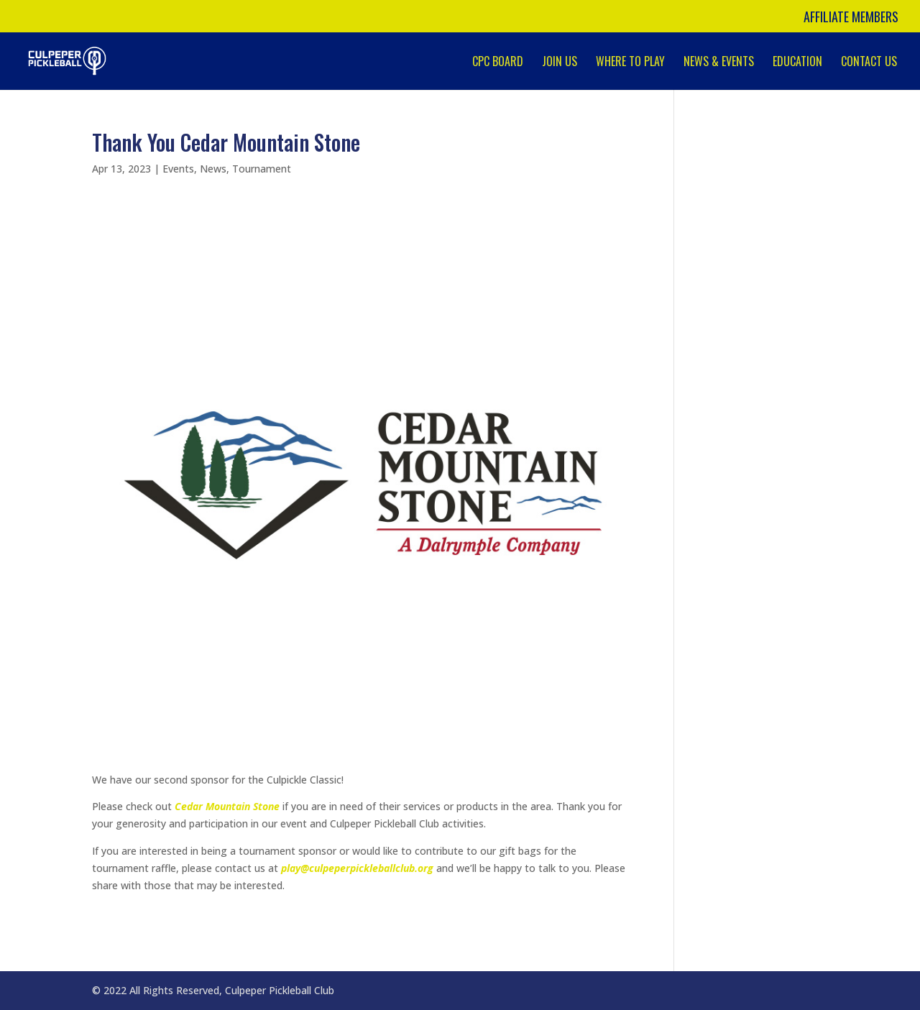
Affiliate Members (851, 18)
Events (178, 168)
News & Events (719, 63)
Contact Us (869, 63)
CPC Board (497, 63)
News (213, 168)
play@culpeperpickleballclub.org (357, 868)
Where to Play (630, 63)
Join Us (559, 63)
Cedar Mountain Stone (227, 806)
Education (797, 63)
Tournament (261, 168)
